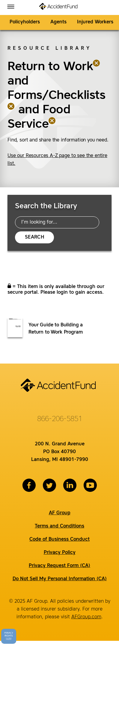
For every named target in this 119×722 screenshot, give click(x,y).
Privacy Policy (60, 552)
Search (34, 237)
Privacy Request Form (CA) (59, 565)
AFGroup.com (86, 617)
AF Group (59, 513)
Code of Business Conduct (59, 539)
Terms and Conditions (59, 526)
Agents (58, 22)
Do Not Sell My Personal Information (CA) (60, 579)
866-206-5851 (59, 419)
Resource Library (49, 48)
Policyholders (25, 22)
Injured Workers (95, 22)
